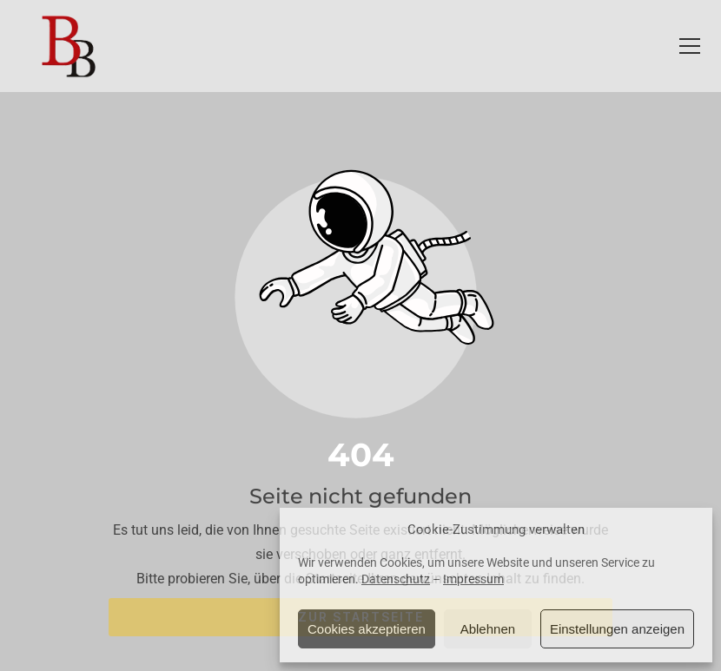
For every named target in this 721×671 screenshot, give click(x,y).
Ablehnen (487, 629)
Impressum (473, 579)
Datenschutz (395, 579)
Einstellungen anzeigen (617, 629)
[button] (690, 46)
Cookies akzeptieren (367, 629)
